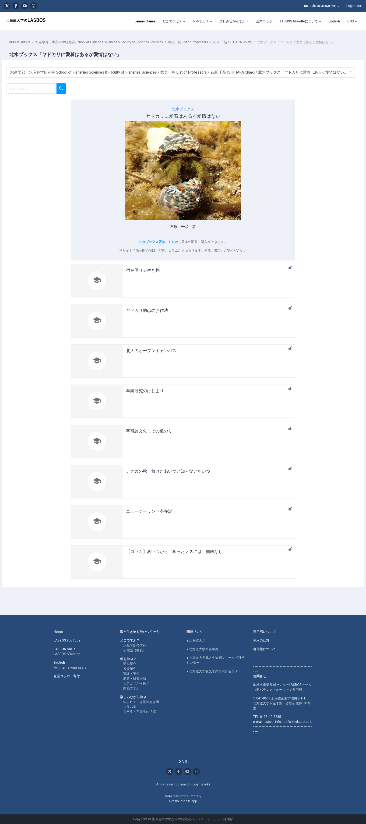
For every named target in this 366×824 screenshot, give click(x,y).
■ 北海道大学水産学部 (202, 649)
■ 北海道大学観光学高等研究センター (214, 671)
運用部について (264, 632)
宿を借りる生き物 (143, 275)
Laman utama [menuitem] (144, 21)
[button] (322, 6)
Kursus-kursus (31, 42)
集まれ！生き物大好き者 (141, 702)
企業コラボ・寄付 (66, 676)
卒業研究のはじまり (145, 395)
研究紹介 (129, 664)
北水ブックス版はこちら (157, 247)
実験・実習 (131, 673)
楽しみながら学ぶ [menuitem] (232, 21)
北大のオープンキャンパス (151, 355)
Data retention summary (183, 796)
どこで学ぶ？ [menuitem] (172, 21)
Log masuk (354, 6)
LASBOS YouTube (66, 640)
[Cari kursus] (43, 93)
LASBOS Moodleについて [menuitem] (299, 21)
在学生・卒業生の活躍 (139, 711)
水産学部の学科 (134, 645)
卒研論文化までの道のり (149, 435)
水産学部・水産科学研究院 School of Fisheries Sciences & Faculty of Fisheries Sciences (110, 42)
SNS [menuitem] (350, 21)
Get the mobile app (183, 801)
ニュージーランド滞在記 (149, 516)
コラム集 (129, 707)
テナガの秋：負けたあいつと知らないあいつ (168, 476)
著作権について (264, 649)
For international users (69, 667)
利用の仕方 (261, 640)
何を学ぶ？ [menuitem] (201, 21)
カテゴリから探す (136, 683)
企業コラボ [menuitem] (264, 21)
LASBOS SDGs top (66, 654)
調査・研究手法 (134, 678)
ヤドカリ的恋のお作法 (147, 315)
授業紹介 (129, 669)
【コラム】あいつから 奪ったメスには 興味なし (174, 556)
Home (58, 632)
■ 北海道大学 (196, 640)
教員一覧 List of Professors (199, 42)
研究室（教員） (134, 650)
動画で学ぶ (131, 688)
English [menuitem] (334, 21)
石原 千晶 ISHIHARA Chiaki (243, 42)
